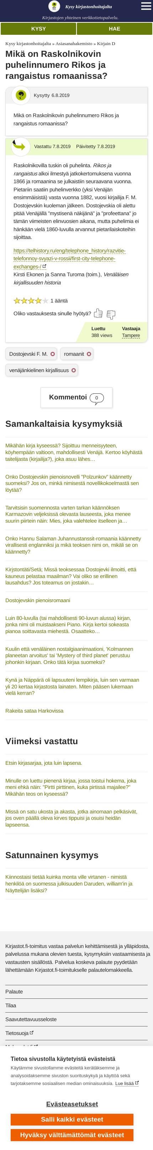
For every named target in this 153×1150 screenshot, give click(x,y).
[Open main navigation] (146, 6)
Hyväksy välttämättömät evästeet (72, 1135)
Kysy (38, 29)
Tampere (131, 335)
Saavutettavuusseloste (31, 1019)
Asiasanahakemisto (74, 43)
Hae (114, 29)
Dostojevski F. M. (28, 354)
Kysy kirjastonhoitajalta (28, 43)
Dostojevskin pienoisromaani (37, 600)
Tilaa (10, 1005)
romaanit (74, 354)
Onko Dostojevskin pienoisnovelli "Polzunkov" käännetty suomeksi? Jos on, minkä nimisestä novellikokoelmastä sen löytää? (72, 483)
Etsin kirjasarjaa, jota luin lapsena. (43, 763)
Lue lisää (124, 1083)
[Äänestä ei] (110, 315)
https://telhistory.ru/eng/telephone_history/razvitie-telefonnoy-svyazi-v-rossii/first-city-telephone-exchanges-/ (70, 258)
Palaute (14, 991)
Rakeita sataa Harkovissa (34, 711)
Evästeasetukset (72, 1104)
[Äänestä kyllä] (98, 313)
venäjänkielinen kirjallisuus (39, 370)
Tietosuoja (16, 1033)
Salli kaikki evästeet (72, 1119)
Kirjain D (106, 43)
